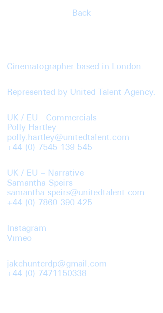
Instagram (26, 229)
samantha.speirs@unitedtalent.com (75, 193)
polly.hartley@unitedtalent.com (68, 138)
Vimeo (19, 239)
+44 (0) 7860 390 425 (49, 203)
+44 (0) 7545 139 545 (49, 148)
